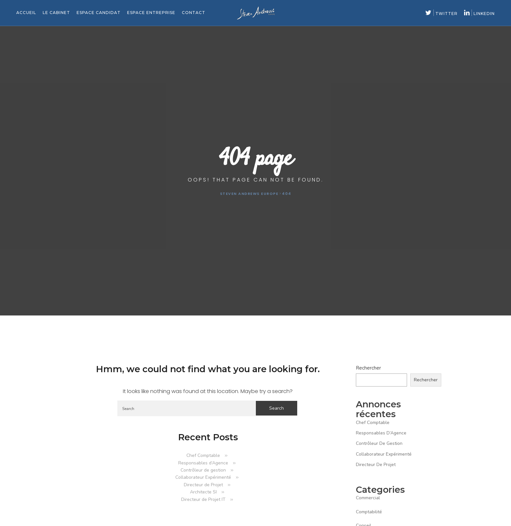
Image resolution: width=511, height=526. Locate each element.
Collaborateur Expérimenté (203, 477)
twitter (441, 13)
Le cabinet (56, 12)
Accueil (26, 12)
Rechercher (368, 368)
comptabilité (369, 512)
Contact (193, 12)
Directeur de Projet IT (203, 499)
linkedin (479, 13)
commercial (368, 498)
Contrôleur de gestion (203, 470)
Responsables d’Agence (203, 463)
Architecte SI (203, 492)
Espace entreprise (151, 12)
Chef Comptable (203, 455)
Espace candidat (99, 12)
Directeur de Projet (203, 485)
